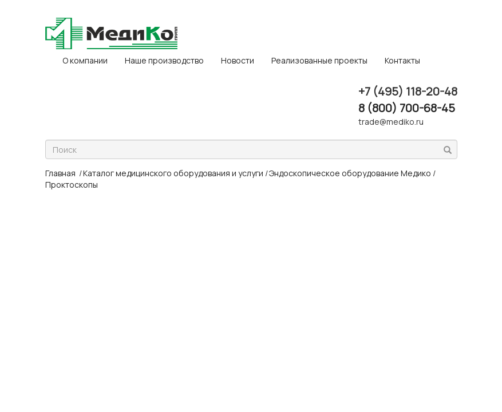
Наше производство (164, 60)
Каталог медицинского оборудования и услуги (173, 173)
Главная (60, 173)
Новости (237, 60)
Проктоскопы (71, 184)
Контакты (402, 60)
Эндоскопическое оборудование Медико (350, 173)
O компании (85, 60)
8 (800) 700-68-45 (406, 108)
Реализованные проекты (319, 60)
